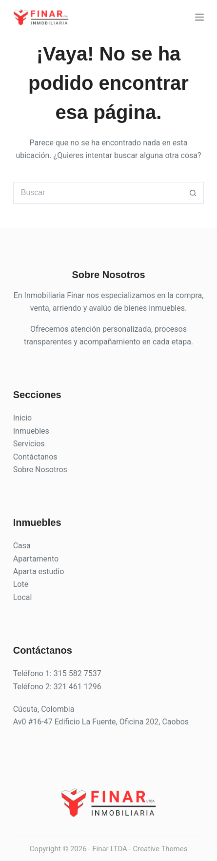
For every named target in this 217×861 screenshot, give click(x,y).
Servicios (29, 443)
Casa (22, 545)
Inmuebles (31, 431)
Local (22, 597)
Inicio (22, 417)
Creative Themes (160, 848)
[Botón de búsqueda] (193, 193)
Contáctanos (35, 456)
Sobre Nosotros (40, 469)
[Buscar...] (97, 193)
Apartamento (36, 558)
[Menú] (199, 17)
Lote (20, 584)
